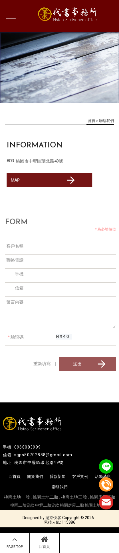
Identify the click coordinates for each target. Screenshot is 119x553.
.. (95, 517)
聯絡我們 (60, 486)
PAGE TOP (14, 542)
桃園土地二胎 (45, 497)
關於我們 (35, 476)
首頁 (91, 121)
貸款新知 (58, 476)
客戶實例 (80, 476)
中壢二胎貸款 (47, 505)
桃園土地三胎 (74, 497)
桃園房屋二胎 (72, 505)
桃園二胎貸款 (22, 505)
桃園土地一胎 (17, 497)
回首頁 (44, 542)
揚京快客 (53, 517)
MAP (43, 180)
